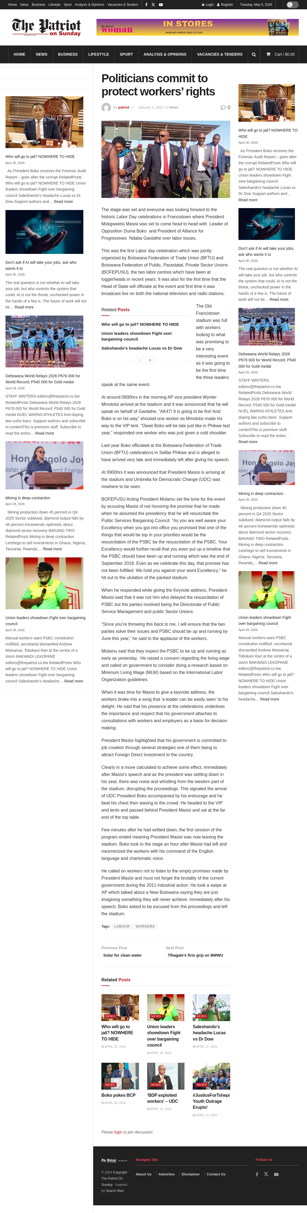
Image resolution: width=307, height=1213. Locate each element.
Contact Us (216, 1182)
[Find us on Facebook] (257, 1182)
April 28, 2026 (159, 1060)
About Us (144, 1182)
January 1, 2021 (151, 107)
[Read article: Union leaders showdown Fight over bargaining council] (166, 1015)
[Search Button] (254, 54)
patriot (123, 107)
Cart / (285, 54)
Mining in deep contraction (27, 498)
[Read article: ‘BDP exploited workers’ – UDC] (166, 1083)
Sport (68, 5)
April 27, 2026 (205, 1054)
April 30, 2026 (113, 1054)
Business (38, 5)
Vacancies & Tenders (122, 5)
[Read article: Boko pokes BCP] (120, 1083)
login (118, 1140)
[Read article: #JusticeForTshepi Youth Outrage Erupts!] (211, 1083)
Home (12, 5)
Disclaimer (191, 1182)
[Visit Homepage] (46, 27)
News (24, 5)
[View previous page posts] (140, 360)
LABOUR (121, 926)
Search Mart (115, 1198)
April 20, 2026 (113, 1110)
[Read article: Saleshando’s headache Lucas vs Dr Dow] (211, 1015)
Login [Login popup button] (208, 5)
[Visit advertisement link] (197, 27)
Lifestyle (55, 5)
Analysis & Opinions (89, 5)
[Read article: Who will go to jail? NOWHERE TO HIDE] (120, 1015)
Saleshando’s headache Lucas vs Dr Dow (141, 348)
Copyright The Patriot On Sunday (114, 1186)
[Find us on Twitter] (266, 1181)
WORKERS (145, 926)
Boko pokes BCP (118, 1102)
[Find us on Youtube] (276, 1182)
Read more (63, 201)
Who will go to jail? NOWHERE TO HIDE (40, 156)
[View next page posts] (150, 360)
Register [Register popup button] (225, 5)
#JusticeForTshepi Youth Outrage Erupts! (211, 1108)
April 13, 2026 (159, 1116)
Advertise (166, 1182)
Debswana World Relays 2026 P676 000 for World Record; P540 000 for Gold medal (267, 360)
